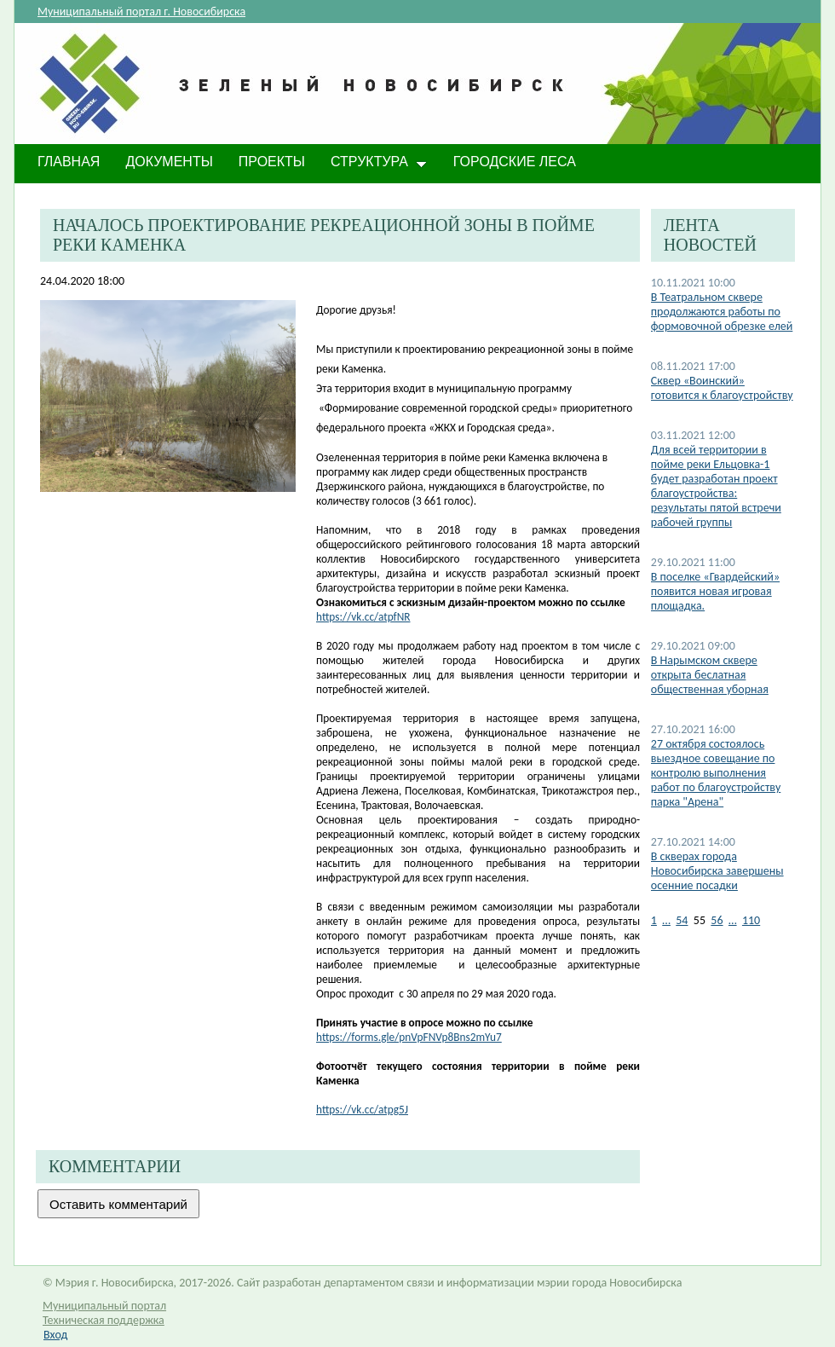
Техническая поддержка (103, 1320)
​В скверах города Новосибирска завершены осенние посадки (717, 871)
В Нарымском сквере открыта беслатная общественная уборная (710, 675)
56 (717, 920)
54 (682, 920)
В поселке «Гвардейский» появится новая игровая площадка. (715, 591)
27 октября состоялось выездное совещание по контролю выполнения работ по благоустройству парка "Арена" (716, 773)
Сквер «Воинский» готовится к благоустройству (722, 387)
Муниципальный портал (104, 1305)
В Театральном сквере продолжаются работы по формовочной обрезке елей (722, 311)
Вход (55, 1334)
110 (751, 920)
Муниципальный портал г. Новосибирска (141, 11)
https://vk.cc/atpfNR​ (363, 617)
